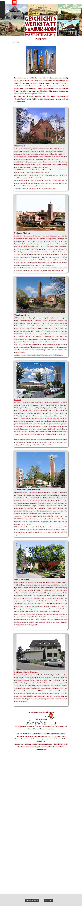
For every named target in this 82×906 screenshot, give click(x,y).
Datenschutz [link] (49, 900)
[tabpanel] (41, 74)
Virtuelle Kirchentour (21, 188)
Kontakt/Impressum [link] (32, 900)
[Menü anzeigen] (14, 2)
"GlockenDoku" (20, 99)
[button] (41, 773)
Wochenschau (56, 513)
